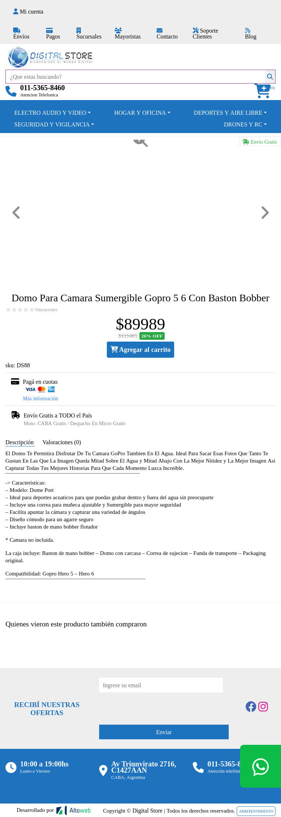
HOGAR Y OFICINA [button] (140, 112)
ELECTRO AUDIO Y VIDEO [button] (50, 112)
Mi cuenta (28, 11)
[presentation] (154, 706)
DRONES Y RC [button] (243, 124)
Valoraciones (46, 310)
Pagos (53, 33)
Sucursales (88, 33)
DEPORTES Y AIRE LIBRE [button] (228, 112)
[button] (265, 91)
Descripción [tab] (20, 442)
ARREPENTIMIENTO (256, 811)
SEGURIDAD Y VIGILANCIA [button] (52, 124)
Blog (250, 33)
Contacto (167, 33)
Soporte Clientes (205, 33)
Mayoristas (127, 33)
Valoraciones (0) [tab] (61, 442)
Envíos (21, 33)
